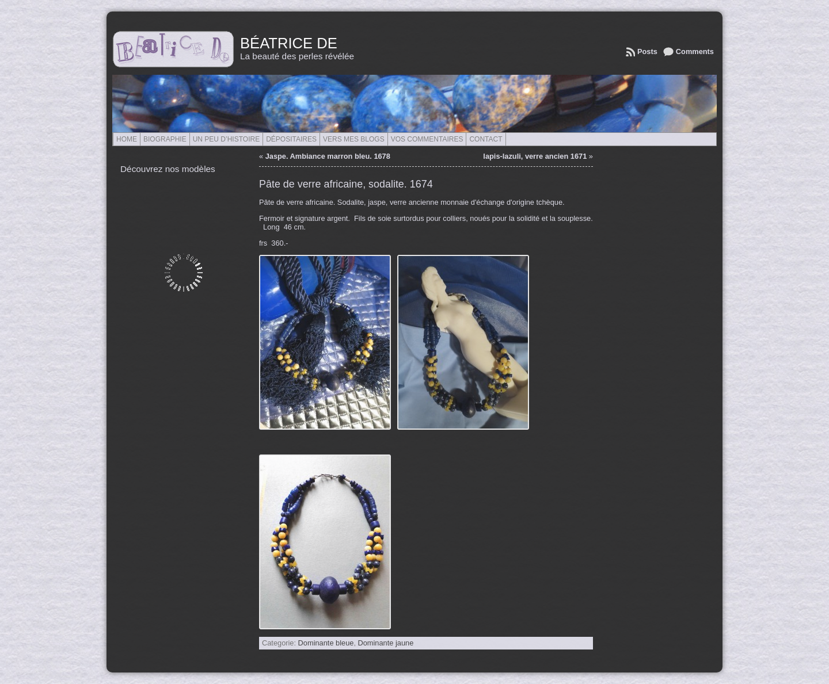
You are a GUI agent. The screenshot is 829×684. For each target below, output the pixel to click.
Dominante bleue (326, 643)
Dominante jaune (386, 643)
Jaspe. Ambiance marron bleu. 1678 (327, 156)
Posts (647, 51)
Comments (695, 51)
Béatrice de (288, 43)
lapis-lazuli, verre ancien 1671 (535, 156)
